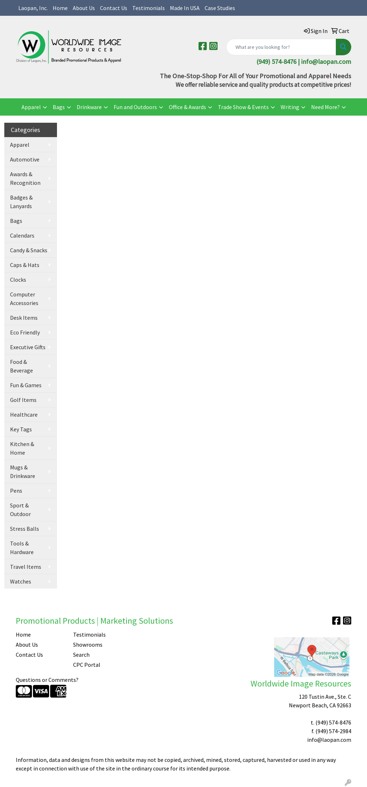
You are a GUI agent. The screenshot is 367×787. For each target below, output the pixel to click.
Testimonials (148, 7)
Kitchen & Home (22, 448)
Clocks (18, 279)
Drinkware (89, 107)
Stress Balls (24, 528)
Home (60, 7)
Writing (290, 107)
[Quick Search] (281, 47)
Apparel (31, 107)
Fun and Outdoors (135, 107)
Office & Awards (187, 107)
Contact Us (113, 7)
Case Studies (220, 7)
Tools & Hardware (22, 548)
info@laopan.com (326, 61)
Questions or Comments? (47, 679)
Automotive (24, 159)
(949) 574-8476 (333, 722)
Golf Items (23, 399)
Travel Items (25, 566)
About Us (84, 7)
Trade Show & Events (243, 107)
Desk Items (24, 317)
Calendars (22, 235)
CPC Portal (86, 664)
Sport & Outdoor (20, 509)
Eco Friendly (25, 332)
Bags (59, 107)
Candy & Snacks (28, 250)
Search (81, 654)
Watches (20, 581)
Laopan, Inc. (33, 7)
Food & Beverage (21, 366)
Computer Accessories (24, 298)
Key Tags (21, 429)
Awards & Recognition (25, 178)
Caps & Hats (24, 264)
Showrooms (88, 644)
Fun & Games (26, 385)
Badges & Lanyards (21, 202)
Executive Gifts (28, 347)
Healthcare (24, 414)
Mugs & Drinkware (22, 471)
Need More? (325, 107)
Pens (16, 490)
